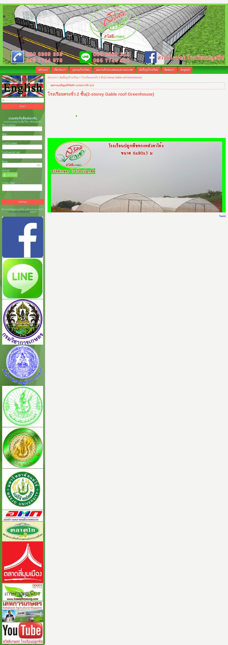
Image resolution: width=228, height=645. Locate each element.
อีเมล (5, 161)
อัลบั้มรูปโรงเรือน (69, 77)
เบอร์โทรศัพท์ (9, 143)
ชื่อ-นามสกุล (9, 125)
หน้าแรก (52, 77)
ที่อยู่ (4, 134)
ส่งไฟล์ (6, 170)
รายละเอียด (8, 183)
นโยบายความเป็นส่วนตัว (19, 212)
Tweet (222, 216)
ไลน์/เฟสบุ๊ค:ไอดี (11, 152)
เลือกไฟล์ (10, 174)
